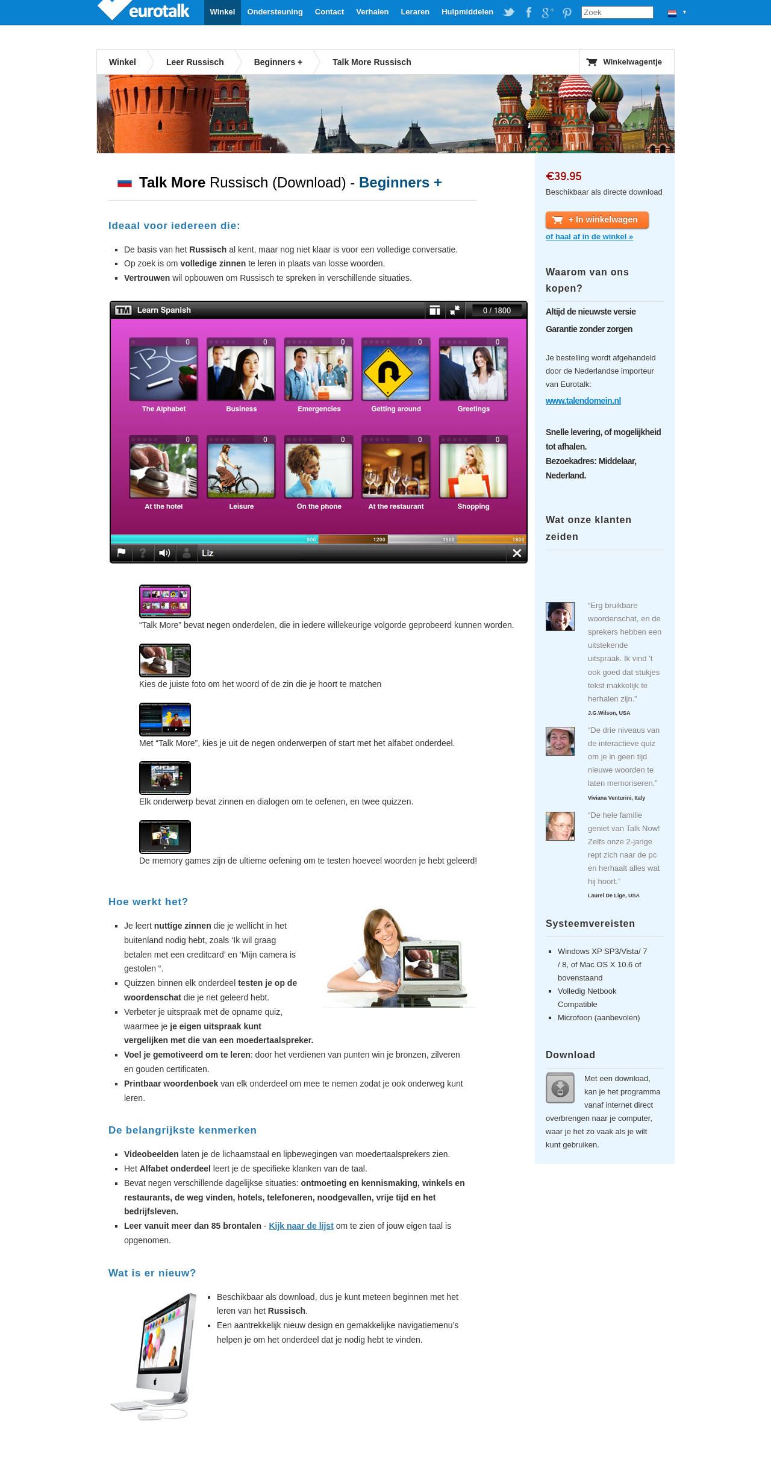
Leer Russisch (195, 62)
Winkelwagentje (633, 61)
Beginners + (278, 62)
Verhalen (372, 11)
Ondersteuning (274, 11)
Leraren (415, 11)
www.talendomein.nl (583, 401)
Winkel (223, 11)
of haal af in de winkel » (589, 236)
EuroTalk (144, 12)
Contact (329, 11)
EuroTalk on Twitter (509, 12)
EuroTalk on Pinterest (566, 12)
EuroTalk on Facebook (528, 12)
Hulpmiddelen (467, 11)
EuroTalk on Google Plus (547, 12)
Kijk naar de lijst (301, 1226)
